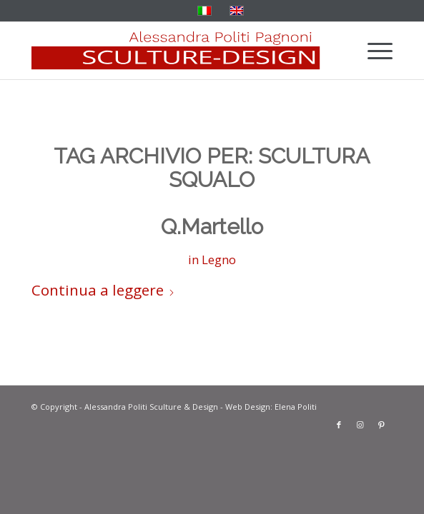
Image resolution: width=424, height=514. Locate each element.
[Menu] (373, 50)
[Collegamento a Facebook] (339, 424)
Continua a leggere (103, 290)
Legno (219, 259)
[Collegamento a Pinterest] (382, 424)
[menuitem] (373, 50)
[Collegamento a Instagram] (360, 424)
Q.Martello (212, 226)
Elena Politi (296, 406)
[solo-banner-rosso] (175, 50)
